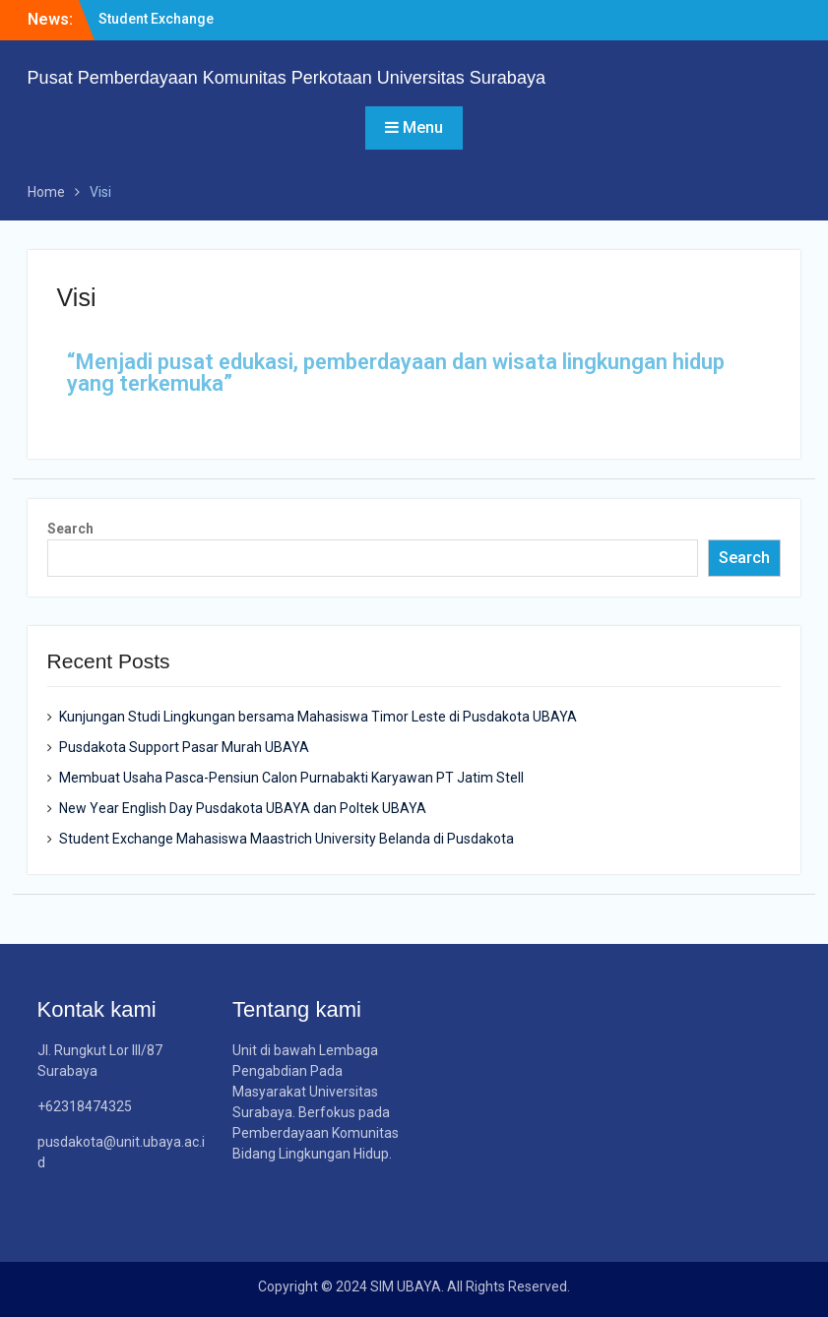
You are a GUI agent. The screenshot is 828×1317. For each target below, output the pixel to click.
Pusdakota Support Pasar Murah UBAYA (184, 747)
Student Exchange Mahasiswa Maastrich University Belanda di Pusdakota (286, 839)
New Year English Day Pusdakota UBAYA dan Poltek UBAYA (242, 808)
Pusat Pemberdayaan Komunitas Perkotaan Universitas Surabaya (286, 78)
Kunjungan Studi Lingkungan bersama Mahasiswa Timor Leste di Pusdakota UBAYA (318, 716)
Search (70, 528)
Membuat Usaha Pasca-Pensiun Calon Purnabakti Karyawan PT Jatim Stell (291, 777)
